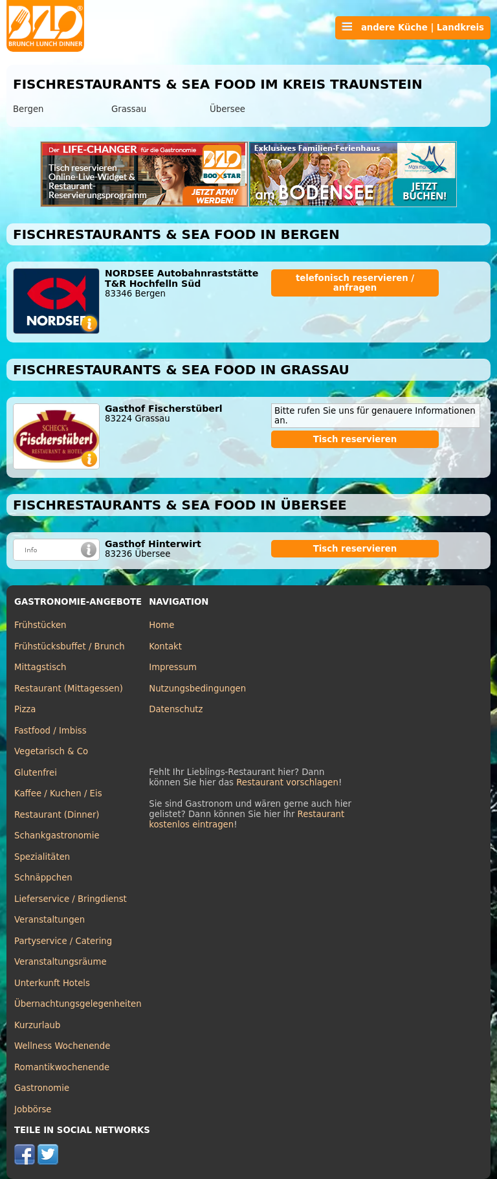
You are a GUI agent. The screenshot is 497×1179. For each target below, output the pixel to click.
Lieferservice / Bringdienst (70, 899)
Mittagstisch (40, 667)
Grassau (128, 109)
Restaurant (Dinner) (57, 815)
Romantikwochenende (61, 1067)
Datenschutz (176, 709)
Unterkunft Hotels (52, 983)
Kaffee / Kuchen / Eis (58, 793)
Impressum (173, 667)
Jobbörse (33, 1109)
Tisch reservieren (355, 439)
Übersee (227, 109)
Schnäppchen (43, 877)
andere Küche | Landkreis (413, 27)
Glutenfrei (35, 773)
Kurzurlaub (37, 1025)
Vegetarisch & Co (51, 751)
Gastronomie (41, 1088)
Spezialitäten (42, 857)
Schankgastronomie (57, 835)
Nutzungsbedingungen (197, 688)
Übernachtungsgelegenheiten (78, 1004)
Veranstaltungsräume (60, 962)
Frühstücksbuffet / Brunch (69, 646)
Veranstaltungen (49, 920)
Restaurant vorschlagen (287, 782)
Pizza (25, 709)
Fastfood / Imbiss (50, 730)
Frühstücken (40, 625)
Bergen (28, 109)
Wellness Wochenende (62, 1046)
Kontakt (165, 646)
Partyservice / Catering (63, 941)
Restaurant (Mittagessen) (68, 688)
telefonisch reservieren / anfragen (355, 283)
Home (161, 625)
